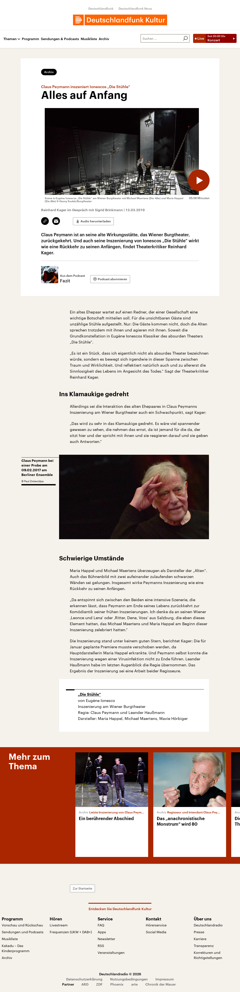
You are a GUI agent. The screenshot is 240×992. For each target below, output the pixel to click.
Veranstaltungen (111, 952)
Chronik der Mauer (160, 984)
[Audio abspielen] (199, 180)
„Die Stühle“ (89, 694)
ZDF (99, 984)
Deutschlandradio (208, 925)
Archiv (104, 39)
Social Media (156, 932)
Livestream (59, 925)
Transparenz (204, 946)
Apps (102, 932)
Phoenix (117, 984)
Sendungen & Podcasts (60, 39)
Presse (199, 932)
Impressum (164, 979)
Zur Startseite (82, 888)
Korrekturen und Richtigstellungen (208, 955)
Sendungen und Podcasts (22, 932)
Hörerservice (156, 925)
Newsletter (106, 939)
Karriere (200, 939)
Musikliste (89, 39)
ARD (84, 984)
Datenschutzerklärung (84, 979)
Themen (10, 39)
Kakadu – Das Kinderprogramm (16, 948)
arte (134, 984)
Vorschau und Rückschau (22, 925)
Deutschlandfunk (100, 8)
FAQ (101, 925)
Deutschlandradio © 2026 (120, 974)
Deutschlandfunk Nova (135, 8)
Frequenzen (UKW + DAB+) (71, 932)
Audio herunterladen (95, 221)
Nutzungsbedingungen (129, 979)
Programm (30, 39)
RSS (101, 946)
